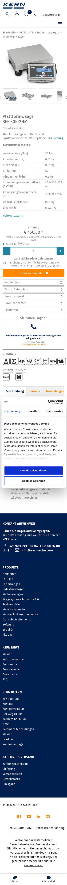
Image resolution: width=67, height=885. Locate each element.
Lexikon (8, 739)
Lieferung (9, 768)
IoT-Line (8, 579)
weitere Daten (13, 215)
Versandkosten (12, 774)
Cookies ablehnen (33, 480)
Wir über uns (11, 698)
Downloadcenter (33, 303)
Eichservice (10, 664)
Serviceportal (12, 669)
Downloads (10, 674)
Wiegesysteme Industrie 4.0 (21, 599)
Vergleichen (33, 282)
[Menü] (60, 24)
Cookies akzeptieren (33, 470)
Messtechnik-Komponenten (20, 614)
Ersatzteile (33, 310)
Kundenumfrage (13, 744)
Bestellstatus (11, 779)
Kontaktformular (13, 709)
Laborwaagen (11, 584)
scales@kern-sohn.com (33, 344)
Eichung (58, 138)
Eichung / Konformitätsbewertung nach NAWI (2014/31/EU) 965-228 (35, 264)
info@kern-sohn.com (34, 550)
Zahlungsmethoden (15, 763)
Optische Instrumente (17, 619)
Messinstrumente (14, 609)
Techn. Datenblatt (33, 289)
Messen (7, 654)
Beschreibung (15, 391)
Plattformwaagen (14, 36)
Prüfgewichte (11, 604)
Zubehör (8, 629)
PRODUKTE (26, 32)
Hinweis (34, 391)
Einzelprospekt (33, 296)
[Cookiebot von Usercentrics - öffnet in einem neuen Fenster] (48, 402)
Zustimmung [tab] (12, 411)
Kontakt (8, 703)
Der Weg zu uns (12, 714)
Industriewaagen (48, 32)
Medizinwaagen (13, 594)
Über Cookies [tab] (54, 411)
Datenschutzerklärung (50, 828)
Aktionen (8, 634)
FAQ (5, 679)
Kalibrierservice (13, 659)
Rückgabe (9, 784)
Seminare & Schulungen (18, 729)
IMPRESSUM (16, 828)
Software (8, 624)
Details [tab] (32, 411)
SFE (21, 128)
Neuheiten (9, 574)
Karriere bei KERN (14, 719)
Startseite (9, 32)
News (6, 724)
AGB (30, 828)
